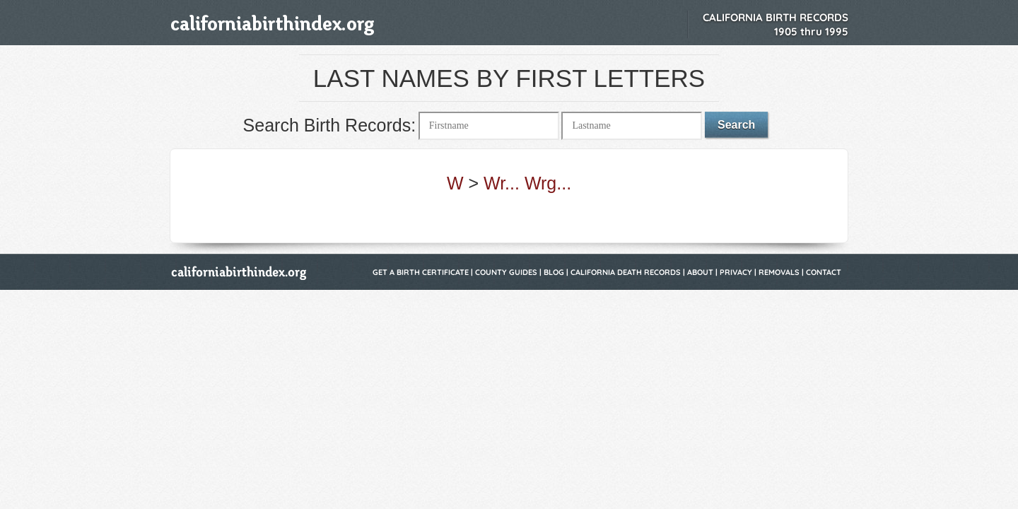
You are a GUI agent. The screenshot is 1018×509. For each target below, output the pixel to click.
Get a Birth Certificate (421, 272)
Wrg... (548, 183)
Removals (779, 272)
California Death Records (626, 272)
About (700, 272)
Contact (823, 272)
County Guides (506, 272)
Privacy (736, 272)
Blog (554, 272)
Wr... (502, 183)
